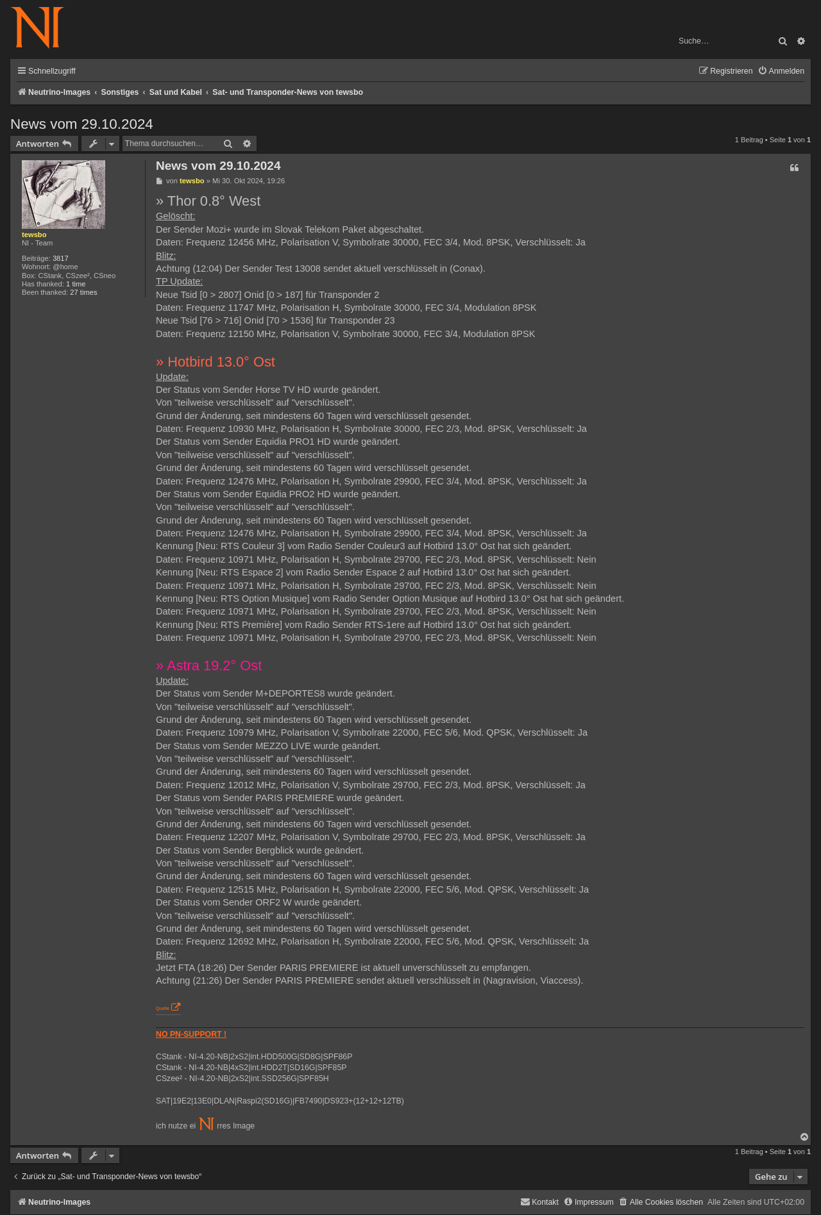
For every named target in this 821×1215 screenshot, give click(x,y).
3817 (61, 258)
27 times (83, 292)
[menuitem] (781, 71)
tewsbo (34, 234)
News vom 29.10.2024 (81, 124)
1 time (75, 284)
